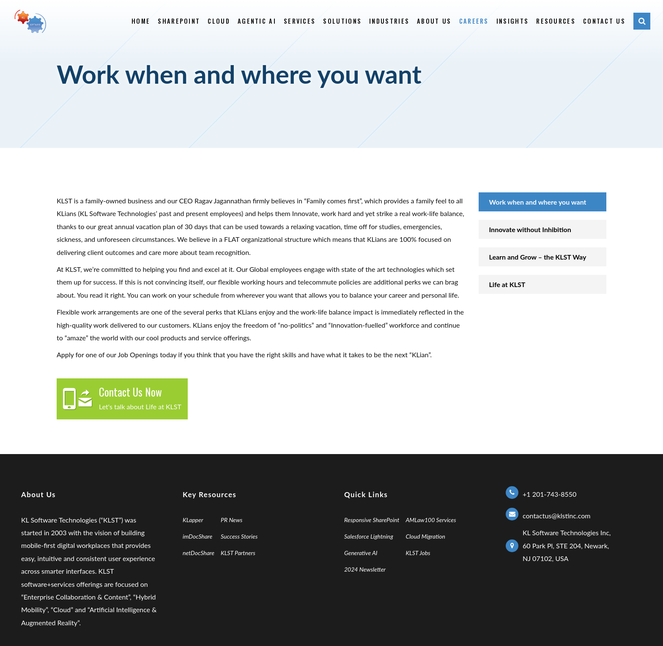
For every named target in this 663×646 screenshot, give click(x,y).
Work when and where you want (537, 202)
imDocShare (197, 536)
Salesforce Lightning (368, 536)
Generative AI (361, 553)
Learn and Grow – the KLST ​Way (537, 257)
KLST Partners (238, 553)
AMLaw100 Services (430, 520)
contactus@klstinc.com (556, 516)
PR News (231, 520)
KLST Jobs (417, 553)
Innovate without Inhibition (530, 229)
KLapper (193, 520)
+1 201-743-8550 (549, 494)
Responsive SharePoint (371, 520)
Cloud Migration (425, 536)
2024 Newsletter (365, 569)
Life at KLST (507, 284)
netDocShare (198, 553)
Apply (65, 354)
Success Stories (239, 536)
